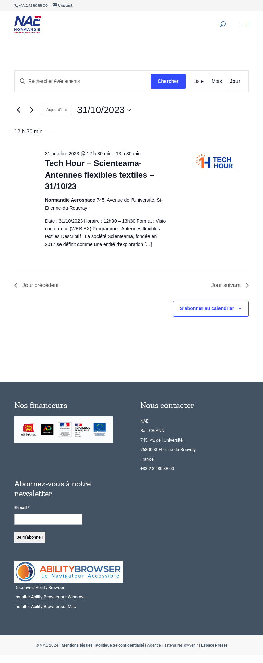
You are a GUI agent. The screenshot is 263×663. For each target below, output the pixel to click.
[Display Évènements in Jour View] (235, 81)
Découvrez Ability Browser (39, 587)
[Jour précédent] (18, 110)
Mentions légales (77, 645)
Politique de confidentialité (119, 645)
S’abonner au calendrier (207, 308)
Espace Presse (214, 645)
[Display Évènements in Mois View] (217, 81)
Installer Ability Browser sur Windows (50, 596)
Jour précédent (36, 285)
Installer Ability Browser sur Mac (45, 606)
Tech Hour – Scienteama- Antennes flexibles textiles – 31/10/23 (99, 175)
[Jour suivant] (32, 110)
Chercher (168, 81)
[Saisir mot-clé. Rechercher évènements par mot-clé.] (83, 81)
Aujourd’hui (56, 109)
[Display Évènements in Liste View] (199, 81)
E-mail (22, 507)
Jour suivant (230, 285)
